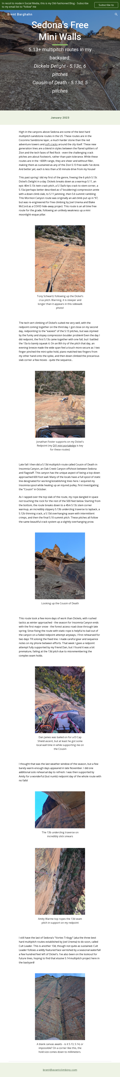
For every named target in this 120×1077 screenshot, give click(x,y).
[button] (3, 14)
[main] (60, 60)
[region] (60, 5)
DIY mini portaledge (64, 445)
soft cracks (51, 144)
